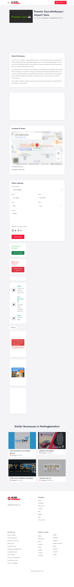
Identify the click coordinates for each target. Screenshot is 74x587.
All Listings (40, 503)
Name (13, 194)
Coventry (40, 553)
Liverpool (55, 552)
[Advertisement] (40, 35)
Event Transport (11, 555)
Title (13, 202)
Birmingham (41, 539)
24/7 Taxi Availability (12, 563)
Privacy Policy (41, 520)
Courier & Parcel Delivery (13, 557)
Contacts (40, 509)
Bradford (40, 544)
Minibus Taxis (10, 543)
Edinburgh (55, 538)
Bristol (39, 547)
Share (13, 327)
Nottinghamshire (53, 18)
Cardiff (40, 550)
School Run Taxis (11, 546)
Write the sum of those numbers (19, 226)
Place (39, 202)
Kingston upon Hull (57, 543)
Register (40, 514)
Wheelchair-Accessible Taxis (14, 549)
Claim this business (17, 253)
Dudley (54, 535)
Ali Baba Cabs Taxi (45, 478)
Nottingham (45, 18)
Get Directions (20, 298)
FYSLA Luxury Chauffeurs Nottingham (21, 478)
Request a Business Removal (17, 269)
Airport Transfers (11, 535)
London (55, 554)
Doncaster (40, 555)
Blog (39, 511)
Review (13, 210)
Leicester (55, 549)
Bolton (39, 541)
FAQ (39, 517)
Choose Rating (15, 186)
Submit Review (18, 237)
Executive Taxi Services (13, 541)
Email (39, 194)
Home (39, 500)
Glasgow (55, 540)
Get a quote (41, 506)
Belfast (39, 536)
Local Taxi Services (12, 538)
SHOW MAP (37, 148)
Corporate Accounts (12, 560)
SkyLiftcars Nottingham (47, 451)
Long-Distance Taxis (12, 552)
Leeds (54, 546)
